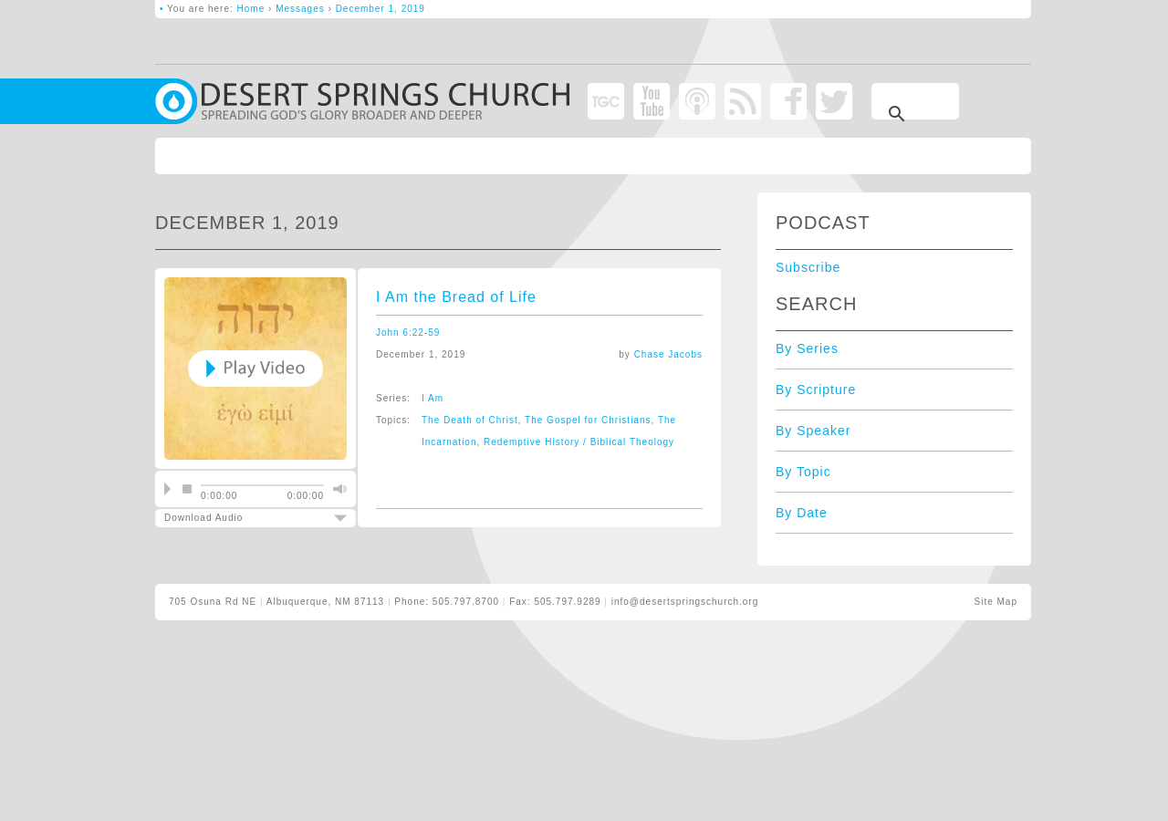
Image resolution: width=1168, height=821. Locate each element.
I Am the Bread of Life (456, 297)
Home (251, 9)
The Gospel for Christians (588, 420)
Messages (300, 9)
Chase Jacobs (668, 354)
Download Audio (240, 518)
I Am (432, 398)
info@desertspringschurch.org (685, 602)
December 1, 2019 (380, 9)
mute (337, 489)
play (167, 489)
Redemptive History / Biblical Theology (579, 442)
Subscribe (808, 267)
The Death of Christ (470, 420)
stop (187, 489)
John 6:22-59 (408, 332)
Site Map (996, 602)
